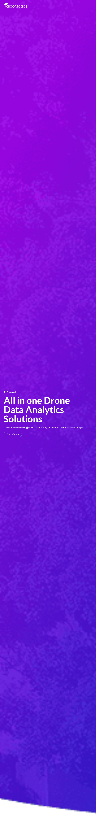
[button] (13, 434)
